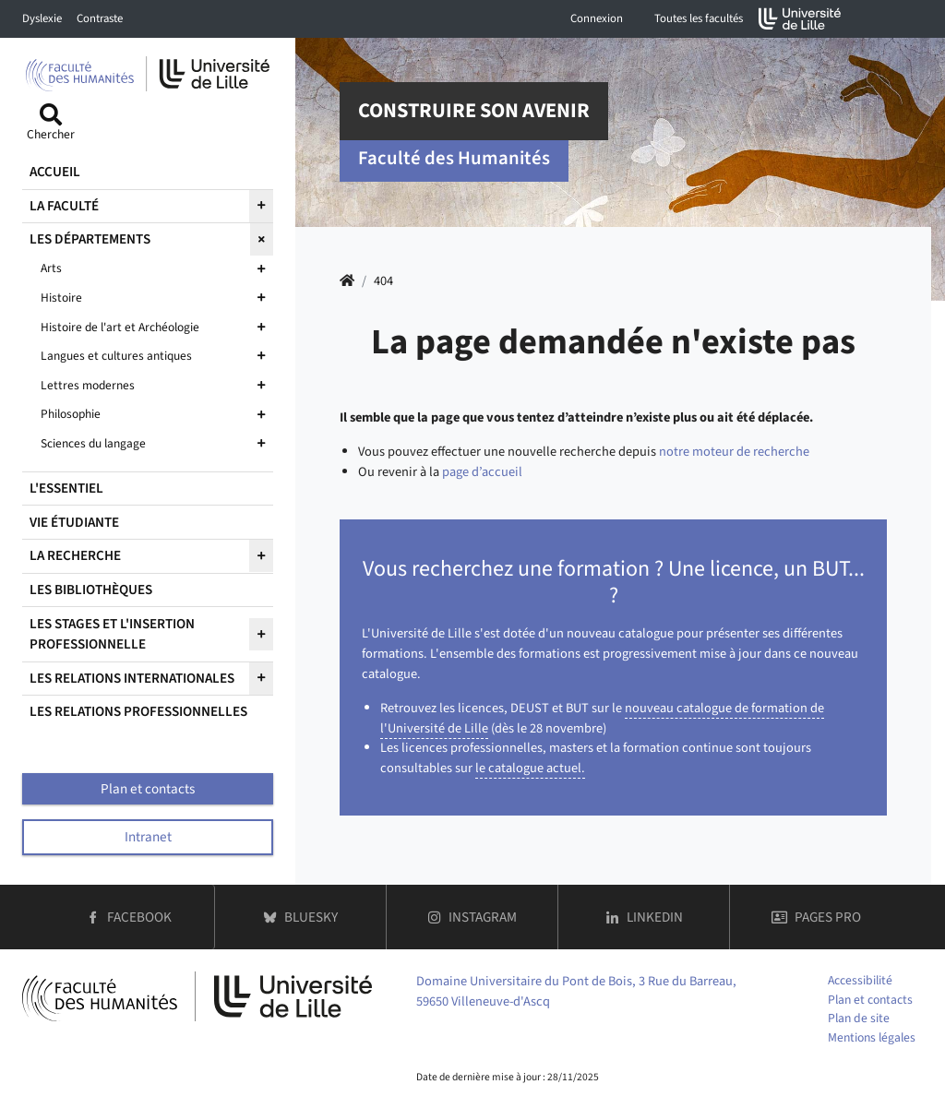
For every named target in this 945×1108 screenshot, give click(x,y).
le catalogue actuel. (530, 768)
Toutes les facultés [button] (698, 18)
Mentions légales (871, 1037)
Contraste (100, 18)
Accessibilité (860, 980)
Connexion (596, 18)
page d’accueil (482, 472)
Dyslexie (42, 18)
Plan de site (859, 1018)
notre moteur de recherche (734, 451)
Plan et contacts (870, 999)
